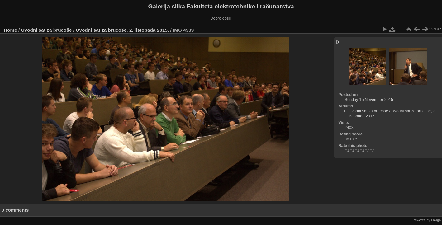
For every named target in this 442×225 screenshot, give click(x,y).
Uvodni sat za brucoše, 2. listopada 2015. (122, 30)
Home (10, 30)
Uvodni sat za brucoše (46, 30)
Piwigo (436, 220)
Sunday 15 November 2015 (369, 99)
